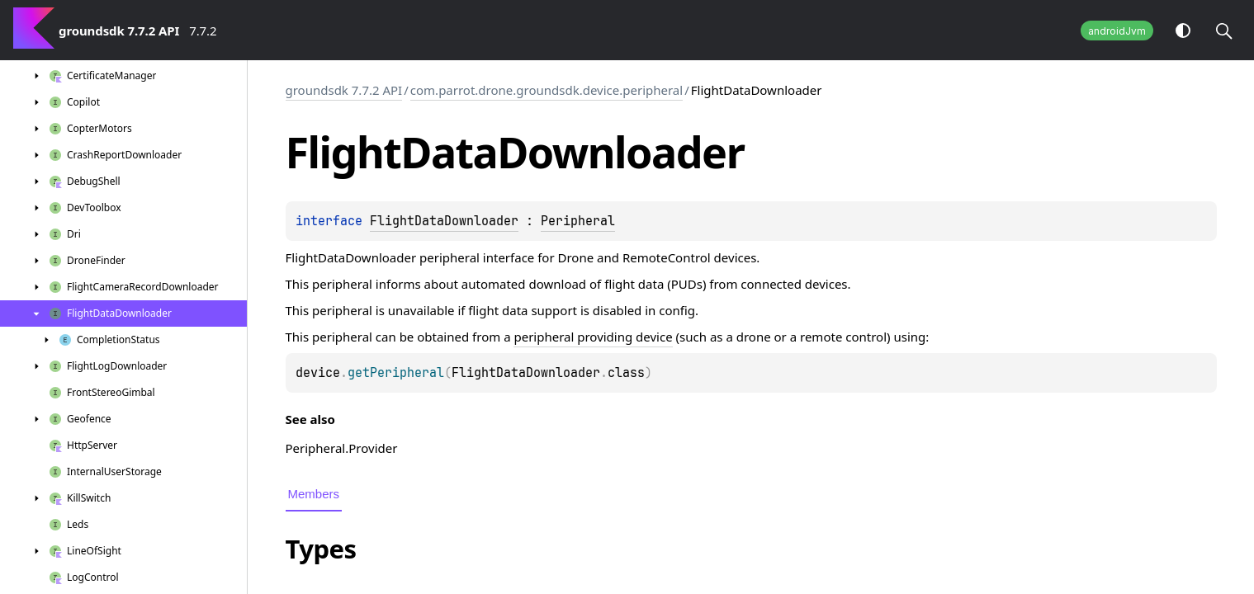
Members (314, 494)
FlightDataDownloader (444, 221)
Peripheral (578, 221)
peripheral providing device (592, 336)
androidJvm (1117, 31)
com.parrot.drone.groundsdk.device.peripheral (546, 90)
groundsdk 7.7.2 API (344, 90)
